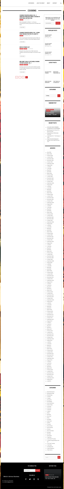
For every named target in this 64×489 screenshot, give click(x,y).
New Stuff (51, 109)
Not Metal (26, 64)
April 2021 (49, 249)
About (48, 3)
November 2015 (50, 355)
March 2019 (49, 290)
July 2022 (49, 225)
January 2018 (50, 312)
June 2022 (49, 226)
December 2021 (50, 236)
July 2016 (49, 342)
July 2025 (49, 166)
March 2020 (49, 270)
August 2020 (49, 262)
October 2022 (50, 220)
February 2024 (50, 194)
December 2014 (50, 372)
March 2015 (49, 368)
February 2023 (50, 213)
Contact (55, 3)
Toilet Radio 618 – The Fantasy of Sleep (56, 82)
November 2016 (50, 335)
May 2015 (49, 364)
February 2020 (50, 272)
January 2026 (50, 157)
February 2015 (50, 369)
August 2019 (49, 282)
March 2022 (49, 231)
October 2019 (50, 278)
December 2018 (50, 295)
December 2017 (50, 314)
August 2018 (49, 301)
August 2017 (49, 321)
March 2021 (49, 251)
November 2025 (50, 160)
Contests (49, 396)
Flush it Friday (49, 404)
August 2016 (49, 340)
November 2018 (50, 296)
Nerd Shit (49, 414)
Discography (49, 401)
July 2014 (49, 381)
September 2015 (50, 358)
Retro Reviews (50, 427)
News (48, 417)
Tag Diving (49, 437)
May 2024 (49, 189)
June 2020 (49, 265)
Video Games (49, 449)
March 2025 (49, 173)
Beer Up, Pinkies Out (25, 47)
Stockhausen (31, 48)
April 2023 (49, 210)
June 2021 (49, 246)
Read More (22, 27)
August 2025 (49, 165)
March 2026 (49, 153)
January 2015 (50, 371)
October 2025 (50, 161)
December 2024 (50, 178)
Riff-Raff (49, 434)
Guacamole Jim (27, 35)
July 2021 (49, 244)
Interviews (49, 408)
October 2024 (50, 181)
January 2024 (50, 196)
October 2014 (50, 376)
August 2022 (49, 223)
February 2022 (50, 233)
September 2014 (50, 377)
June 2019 (49, 285)
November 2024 (50, 179)
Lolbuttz (48, 411)
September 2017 (50, 319)
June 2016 (49, 343)
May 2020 (49, 267)
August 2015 (49, 359)
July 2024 (49, 186)
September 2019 (50, 280)
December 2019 (50, 275)
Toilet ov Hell (53, 487)
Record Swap (49, 425)
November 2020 (50, 257)
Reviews (48, 429)
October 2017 (50, 317)
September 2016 (50, 338)
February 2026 (50, 155)
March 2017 (49, 329)
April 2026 (49, 152)
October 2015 (50, 356)
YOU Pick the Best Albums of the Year (48, 53)
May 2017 (49, 325)
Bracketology (49, 395)
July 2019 (49, 283)
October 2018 (50, 298)
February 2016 (50, 350)
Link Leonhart (27, 19)
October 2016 (50, 337)
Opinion (25, 48)
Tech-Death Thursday (51, 438)
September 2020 (50, 261)
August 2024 (49, 184)
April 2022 (49, 230)
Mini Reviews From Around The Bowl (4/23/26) (56, 73)
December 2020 (50, 256)
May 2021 (49, 248)
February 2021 (50, 252)
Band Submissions (50, 391)
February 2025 (50, 174)
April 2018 (49, 308)
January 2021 (50, 254)
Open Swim (49, 421)
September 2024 (50, 183)
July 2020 (49, 264)
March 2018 (49, 309)
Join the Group (40, 3)
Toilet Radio (49, 445)
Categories (31, 3)
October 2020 (50, 259)
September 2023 (50, 202)
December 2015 (50, 353)
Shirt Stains (49, 435)
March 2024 (49, 192)
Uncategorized (50, 446)
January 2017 (50, 332)
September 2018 (50, 299)
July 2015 (49, 361)
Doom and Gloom (50, 403)
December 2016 (50, 334)
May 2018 (49, 306)
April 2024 (49, 191)
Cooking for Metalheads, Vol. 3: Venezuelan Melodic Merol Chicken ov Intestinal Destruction (30, 17)
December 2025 (50, 158)
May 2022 (49, 228)
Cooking (21, 19)
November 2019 (50, 277)
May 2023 (49, 209)
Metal (48, 109)
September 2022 (50, 222)
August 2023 (49, 204)
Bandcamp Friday (50, 393)
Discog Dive (49, 399)
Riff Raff (49, 432)
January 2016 (50, 351)
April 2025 (49, 171)
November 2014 (50, 374)
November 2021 (50, 238)
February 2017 (50, 330)
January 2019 (50, 293)
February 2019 (50, 291)
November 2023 (50, 199)
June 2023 (49, 207)
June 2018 (49, 304)
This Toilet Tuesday (51, 443)
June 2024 (49, 187)
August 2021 (49, 243)
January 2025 (50, 176)
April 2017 (49, 327)
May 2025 (49, 170)
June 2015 (49, 363)
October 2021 (50, 239)
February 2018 (50, 311)
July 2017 (49, 322)
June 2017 (49, 324)
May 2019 (49, 286)
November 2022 (50, 218)
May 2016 (49, 345)
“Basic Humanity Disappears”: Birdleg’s (53, 140)
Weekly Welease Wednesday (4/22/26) (48, 82)
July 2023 (49, 205)
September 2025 (50, 163)
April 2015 (49, 366)
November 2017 (50, 316)
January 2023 (50, 215)
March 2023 (49, 212)
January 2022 (50, 235)
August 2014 (49, 379)
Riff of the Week (50, 430)
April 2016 (49, 347)
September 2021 (50, 241)
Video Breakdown (50, 448)
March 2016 (49, 348)
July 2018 (49, 303)
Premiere (49, 424)
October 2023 (50, 200)
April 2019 (49, 288)
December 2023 (50, 197)
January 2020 (50, 273)
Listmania (49, 409)
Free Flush (49, 406)
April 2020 (49, 269)
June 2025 (49, 168)
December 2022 (50, 217)
